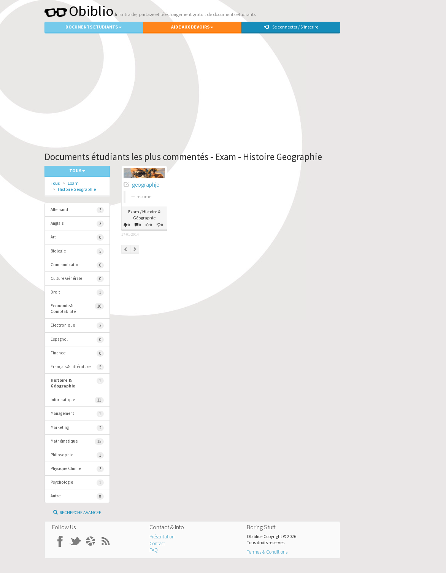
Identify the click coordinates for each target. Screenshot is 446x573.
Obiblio (79, 11)
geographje (145, 184)
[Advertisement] (223, 90)
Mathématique (77, 441)
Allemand (77, 210)
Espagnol (77, 339)
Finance (77, 353)
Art (77, 237)
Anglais (77, 224)
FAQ (153, 550)
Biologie (77, 251)
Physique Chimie (77, 469)
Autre (77, 496)
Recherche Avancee (77, 512)
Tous (55, 183)
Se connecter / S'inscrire (291, 27)
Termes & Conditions (267, 552)
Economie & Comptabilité (77, 308)
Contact (157, 543)
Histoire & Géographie (77, 383)
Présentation (162, 536)
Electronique (77, 325)
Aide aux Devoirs (192, 27)
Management (77, 414)
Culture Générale (77, 279)
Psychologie (77, 482)
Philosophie (77, 455)
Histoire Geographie (77, 189)
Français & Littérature (77, 367)
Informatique (77, 400)
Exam (73, 183)
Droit (77, 292)
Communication (77, 265)
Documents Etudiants (93, 27)
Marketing (77, 428)
